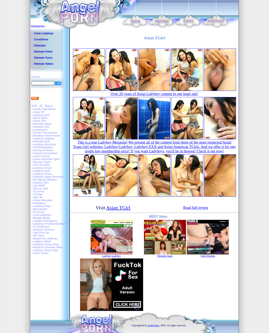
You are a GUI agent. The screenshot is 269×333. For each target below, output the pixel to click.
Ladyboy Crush (42, 167)
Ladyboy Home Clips (45, 250)
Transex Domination (45, 153)
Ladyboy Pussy (42, 173)
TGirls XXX (39, 120)
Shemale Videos (43, 63)
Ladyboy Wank (42, 241)
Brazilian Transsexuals (46, 135)
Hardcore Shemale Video (48, 247)
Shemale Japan (42, 123)
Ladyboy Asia (41, 115)
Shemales (40, 45)
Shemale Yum (41, 126)
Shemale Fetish (43, 51)
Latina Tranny (41, 156)
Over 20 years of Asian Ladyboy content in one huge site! (154, 94)
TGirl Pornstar (41, 165)
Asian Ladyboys (43, 33)
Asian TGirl (118, 207)
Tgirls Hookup (207, 255)
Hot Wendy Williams (45, 179)
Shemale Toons (43, 57)
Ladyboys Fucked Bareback (50, 223)
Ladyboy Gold (41, 170)
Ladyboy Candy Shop (46, 244)
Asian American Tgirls (46, 159)
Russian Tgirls (42, 162)
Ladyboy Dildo (42, 206)
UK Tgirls (38, 235)
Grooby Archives (43, 150)
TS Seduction (41, 226)
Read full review (195, 208)
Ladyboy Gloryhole (44, 144)
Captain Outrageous (45, 220)
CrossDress (41, 39)
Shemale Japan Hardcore (48, 176)
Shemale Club (41, 141)
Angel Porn (153, 325)
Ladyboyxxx (40, 129)
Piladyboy (39, 203)
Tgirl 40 (37, 197)
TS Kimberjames (43, 147)
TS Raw (37, 194)
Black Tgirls (40, 118)
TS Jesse (38, 191)
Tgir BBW (39, 185)
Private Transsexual (45, 132)
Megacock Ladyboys (45, 238)
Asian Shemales (43, 200)
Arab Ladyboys (42, 215)
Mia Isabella (40, 209)
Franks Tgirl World (44, 109)
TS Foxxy (38, 212)
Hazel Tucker (41, 253)
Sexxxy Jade (40, 188)
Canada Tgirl (41, 182)
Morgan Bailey (41, 217)
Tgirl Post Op (41, 232)
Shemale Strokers (43, 229)
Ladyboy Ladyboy (44, 138)
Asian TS (38, 112)
